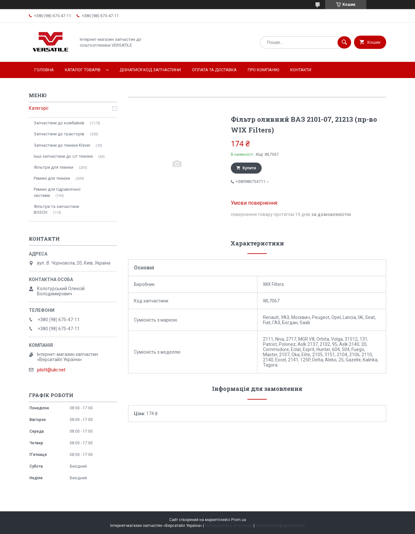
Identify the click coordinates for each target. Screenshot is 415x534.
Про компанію (263, 69)
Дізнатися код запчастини (150, 69)
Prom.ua (238, 519)
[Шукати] (344, 42)
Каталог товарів (83, 69)
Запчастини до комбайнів (59, 122)
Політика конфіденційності (280, 525)
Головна (44, 69)
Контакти (300, 69)
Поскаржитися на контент (229, 525)
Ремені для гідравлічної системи (57, 192)
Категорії (38, 108)
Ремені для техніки (52, 178)
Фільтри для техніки (53, 167)
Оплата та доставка (214, 69)
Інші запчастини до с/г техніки (63, 156)
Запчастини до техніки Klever (62, 145)
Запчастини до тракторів (59, 133)
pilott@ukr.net (51, 369)
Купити (249, 168)
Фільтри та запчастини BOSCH (56, 209)
